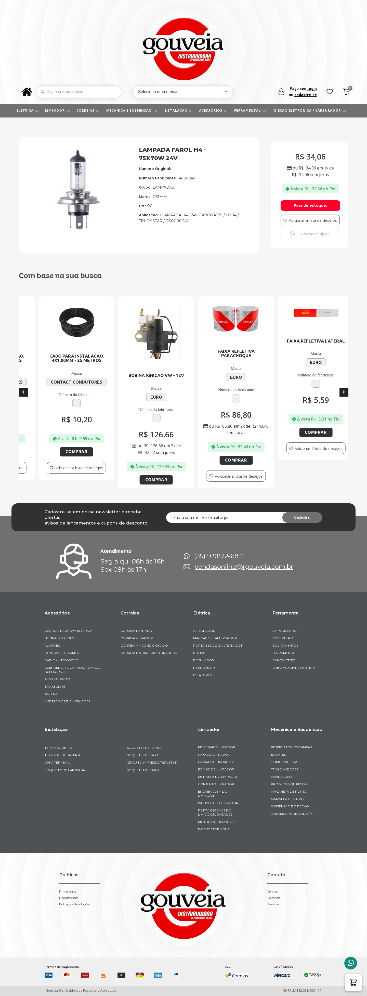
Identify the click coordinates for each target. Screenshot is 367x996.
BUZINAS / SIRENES (59, 638)
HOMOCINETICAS (284, 762)
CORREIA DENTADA (136, 631)
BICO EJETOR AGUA (214, 829)
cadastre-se (305, 95)
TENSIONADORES (284, 769)
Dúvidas (273, 904)
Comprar (73, 451)
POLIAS (199, 653)
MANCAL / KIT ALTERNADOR (215, 638)
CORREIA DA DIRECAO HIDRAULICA (149, 653)
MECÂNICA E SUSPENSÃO (133, 110)
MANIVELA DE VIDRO (287, 799)
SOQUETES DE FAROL (144, 755)
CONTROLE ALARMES (62, 653)
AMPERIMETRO (284, 631)
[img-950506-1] (77, 233)
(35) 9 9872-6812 (219, 556)
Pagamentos (68, 897)
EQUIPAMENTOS (285, 645)
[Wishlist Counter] (329, 92)
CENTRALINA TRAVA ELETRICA (68, 631)
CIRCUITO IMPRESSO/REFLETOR (152, 762)
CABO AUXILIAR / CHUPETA (293, 668)
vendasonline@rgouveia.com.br (244, 566)
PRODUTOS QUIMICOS (289, 784)
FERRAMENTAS (284, 653)
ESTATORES (202, 675)
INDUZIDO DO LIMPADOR (218, 803)
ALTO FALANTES (57, 679)
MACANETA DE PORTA (289, 791)
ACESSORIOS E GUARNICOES (67, 701)
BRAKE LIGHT (55, 686)
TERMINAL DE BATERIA (63, 755)
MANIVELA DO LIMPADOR (218, 777)
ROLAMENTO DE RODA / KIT (293, 814)
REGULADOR (203, 660)
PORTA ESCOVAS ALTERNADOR (218, 645)
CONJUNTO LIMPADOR (216, 784)
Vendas (272, 891)
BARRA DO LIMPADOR (216, 762)
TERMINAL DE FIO (58, 748)
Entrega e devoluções (74, 904)
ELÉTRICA (29, 110)
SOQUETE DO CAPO (143, 770)
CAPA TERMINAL (57, 762)
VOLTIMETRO (282, 638)
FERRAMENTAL (252, 110)
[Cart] (347, 91)
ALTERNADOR (204, 631)
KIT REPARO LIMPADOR (216, 747)
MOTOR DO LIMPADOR (216, 822)
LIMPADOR (59, 110)
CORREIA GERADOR (137, 638)
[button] (353, 982)
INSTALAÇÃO (180, 110)
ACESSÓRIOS (215, 110)
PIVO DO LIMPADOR (214, 754)
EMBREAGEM (281, 777)
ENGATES (278, 754)
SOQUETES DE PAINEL (144, 748)
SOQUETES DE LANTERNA (65, 770)
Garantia (274, 897)
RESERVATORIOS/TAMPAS (291, 747)
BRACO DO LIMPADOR (216, 769)
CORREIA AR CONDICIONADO (144, 645)
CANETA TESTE (284, 660)
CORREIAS (90, 110)
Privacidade (67, 891)
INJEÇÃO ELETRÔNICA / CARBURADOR (311, 110)
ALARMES (52, 645)
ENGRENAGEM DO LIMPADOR (212, 793)
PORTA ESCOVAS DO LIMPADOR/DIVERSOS (215, 812)
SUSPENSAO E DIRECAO (290, 806)
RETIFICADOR (204, 668)
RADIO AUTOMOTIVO (61, 660)
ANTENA (51, 694)
